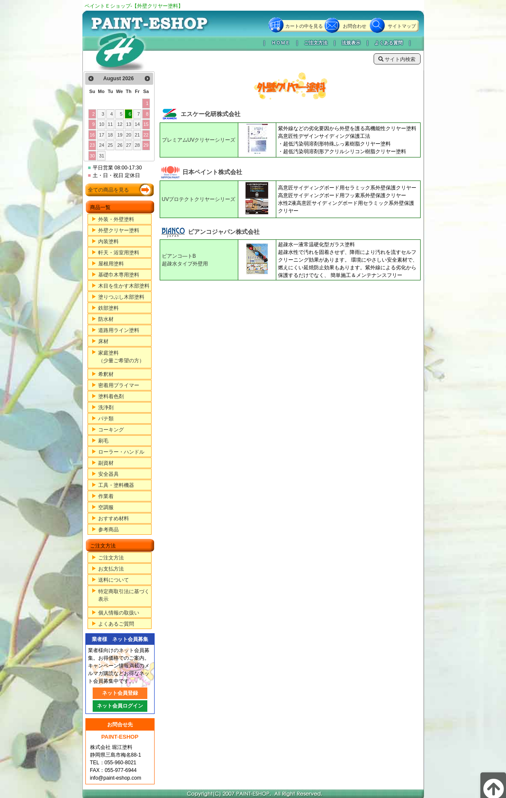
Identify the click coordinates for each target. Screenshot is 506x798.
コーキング (111, 430)
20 (128, 134)
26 (120, 145)
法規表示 (351, 42)
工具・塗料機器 (116, 485)
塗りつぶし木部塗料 (121, 297)
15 (146, 124)
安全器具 (108, 474)
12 (120, 124)
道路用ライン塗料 (118, 330)
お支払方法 (111, 569)
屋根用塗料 (111, 264)
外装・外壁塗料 (116, 219)
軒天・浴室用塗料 (118, 253)
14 (137, 124)
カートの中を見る (304, 26)
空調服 (106, 507)
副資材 (106, 463)
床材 (103, 341)
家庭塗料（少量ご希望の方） (121, 357)
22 (146, 134)
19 (120, 134)
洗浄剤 (106, 408)
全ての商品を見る (108, 190)
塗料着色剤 (111, 396)
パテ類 (106, 419)
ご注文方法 (316, 42)
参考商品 (108, 530)
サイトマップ (402, 26)
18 (110, 134)
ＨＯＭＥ (280, 42)
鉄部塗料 (108, 308)
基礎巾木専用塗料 (118, 275)
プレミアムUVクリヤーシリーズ (199, 140)
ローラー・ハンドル (121, 452)
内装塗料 (108, 242)
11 (110, 124)
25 (110, 145)
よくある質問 (388, 42)
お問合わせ (354, 26)
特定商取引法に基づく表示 (123, 595)
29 (146, 145)
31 (101, 155)
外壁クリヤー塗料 (118, 230)
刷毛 (103, 441)
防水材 (106, 319)
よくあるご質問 (116, 624)
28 (137, 145)
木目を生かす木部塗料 (123, 286)
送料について (113, 580)
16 (92, 134)
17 (101, 134)
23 (92, 145)
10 (101, 124)
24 (101, 145)
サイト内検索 (396, 59)
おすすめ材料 (113, 518)
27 (128, 145)
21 (137, 134)
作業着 (106, 496)
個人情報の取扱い (118, 613)
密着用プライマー (118, 385)
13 (128, 124)
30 (92, 155)
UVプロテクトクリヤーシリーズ (199, 199)
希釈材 (106, 374)
